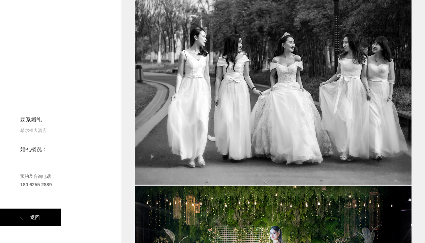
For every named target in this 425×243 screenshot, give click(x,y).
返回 (30, 217)
